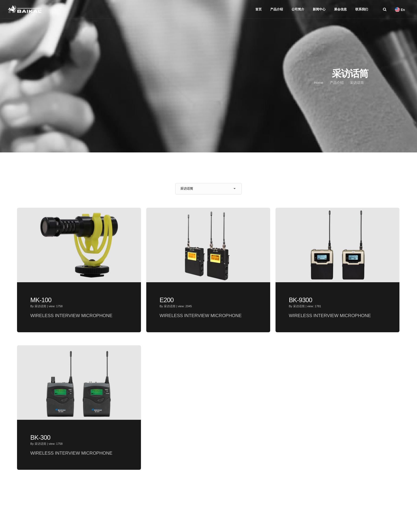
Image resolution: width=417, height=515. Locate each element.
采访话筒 (357, 83)
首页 (258, 9)
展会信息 (340, 9)
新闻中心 (319, 9)
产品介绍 (276, 9)
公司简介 (297, 9)
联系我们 (361, 9)
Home (318, 83)
